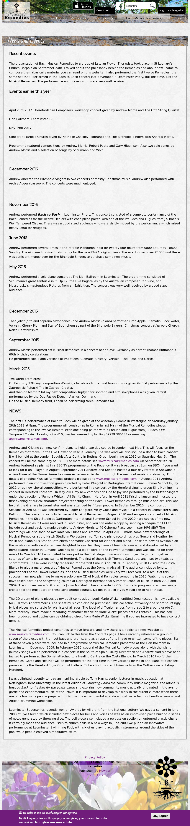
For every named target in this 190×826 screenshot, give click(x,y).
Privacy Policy (95, 757)
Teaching (56, 18)
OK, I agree (160, 817)
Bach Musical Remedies (143, 18)
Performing (79, 18)
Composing (104, 18)
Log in (163, 10)
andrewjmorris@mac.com (28, 439)
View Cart (103, 10)
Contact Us (95, 775)
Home (38, 18)
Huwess (105, 771)
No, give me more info (53, 823)
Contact (179, 18)
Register (178, 10)
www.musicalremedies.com (119, 461)
